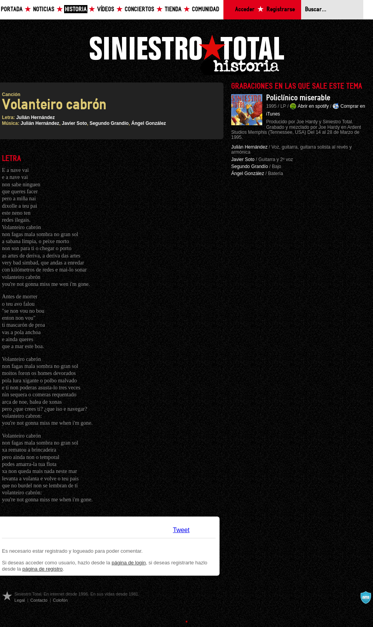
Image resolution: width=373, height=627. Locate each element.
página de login (129, 563)
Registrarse (281, 9)
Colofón (60, 600)
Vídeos (105, 9)
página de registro (43, 569)
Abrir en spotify (313, 106)
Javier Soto (74, 123)
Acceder (244, 9)
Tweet (181, 530)
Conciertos (139, 9)
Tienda (173, 9)
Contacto (38, 600)
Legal (19, 600)
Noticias (43, 9)
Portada (12, 9)
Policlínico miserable (298, 98)
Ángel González (148, 123)
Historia (76, 9)
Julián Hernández (35, 117)
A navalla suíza (365, 597)
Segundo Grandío (109, 123)
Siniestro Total (186, 54)
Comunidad (205, 9)
